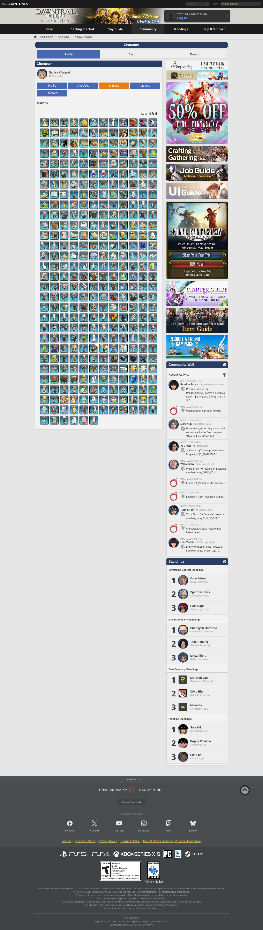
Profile (69, 54)
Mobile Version (133, 780)
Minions (114, 85)
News (96, 830)
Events (194, 54)
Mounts (145, 85)
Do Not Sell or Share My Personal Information (172, 841)
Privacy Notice (108, 841)
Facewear (52, 93)
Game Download (131, 802)
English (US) (232, 4)
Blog (131, 54)
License (66, 841)
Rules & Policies (85, 841)
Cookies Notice (130, 841)
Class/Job (83, 85)
